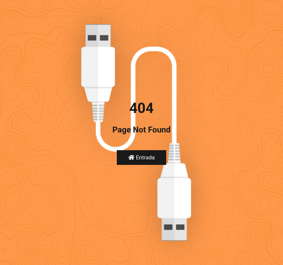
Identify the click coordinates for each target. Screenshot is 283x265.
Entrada (141, 157)
